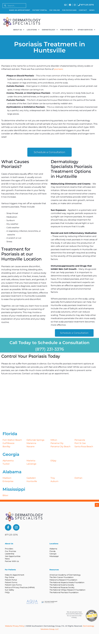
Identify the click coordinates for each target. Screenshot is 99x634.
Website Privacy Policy (14, 626)
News (91, 10)
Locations (33, 30)
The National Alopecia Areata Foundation (67, 582)
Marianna (31, 443)
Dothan (78, 478)
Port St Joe (80, 443)
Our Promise (10, 551)
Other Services (86, 30)
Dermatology (50, 30)
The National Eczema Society (62, 585)
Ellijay (53, 460)
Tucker (6, 464)
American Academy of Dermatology (65, 575)
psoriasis (58, 69)
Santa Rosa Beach (84, 446)
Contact (83, 10)
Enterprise (8, 481)
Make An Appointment (19, 10)
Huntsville (32, 481)
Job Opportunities (12, 556)
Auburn (54, 481)
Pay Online (55, 10)
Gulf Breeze (8, 443)
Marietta (31, 460)
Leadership (9, 554)
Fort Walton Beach (12, 440)
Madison (7, 478)
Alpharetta (8, 460)
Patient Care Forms (13, 585)
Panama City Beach (61, 446)
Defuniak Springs (35, 440)
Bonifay (6, 446)
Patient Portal (39, 10)
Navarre (31, 446)
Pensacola (80, 440)
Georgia (53, 554)
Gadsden (31, 478)
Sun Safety (9, 590)
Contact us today (31, 373)
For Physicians (69, 10)
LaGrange (31, 464)
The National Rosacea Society (62, 587)
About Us (18, 30)
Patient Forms (11, 582)
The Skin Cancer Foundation (61, 577)
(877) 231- (44, 349)
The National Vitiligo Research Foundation (67, 590)
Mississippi (54, 556)
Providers (9, 549)
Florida (52, 551)
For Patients (67, 30)
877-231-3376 (11, 535)
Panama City (57, 443)
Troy (53, 478)
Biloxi (5, 495)
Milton (54, 440)
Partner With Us (12, 561)
